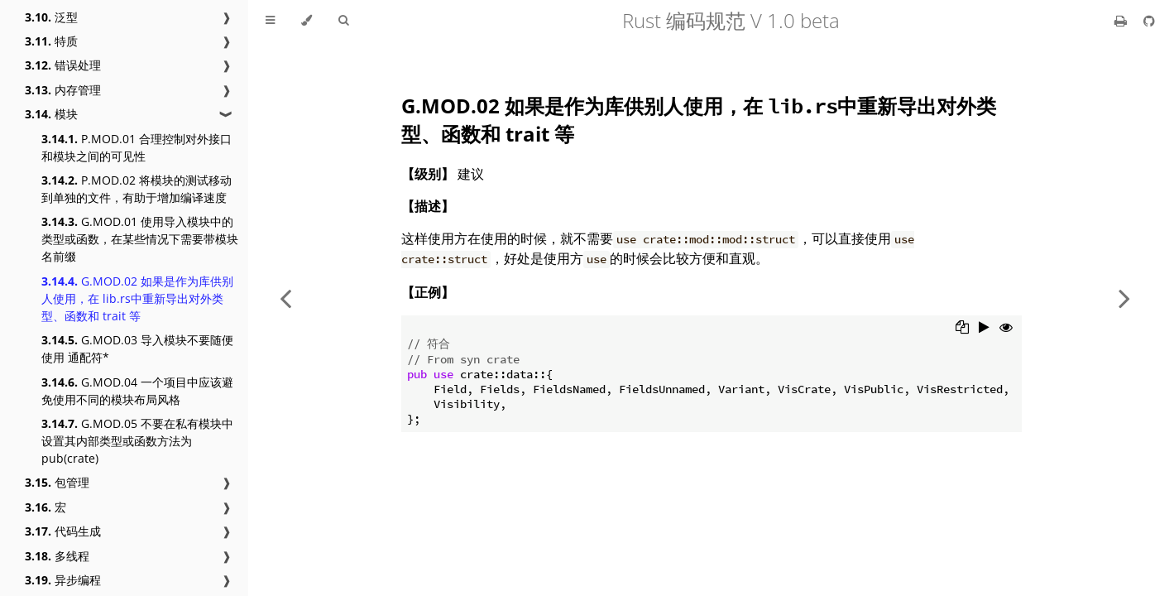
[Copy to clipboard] (962, 328)
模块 (51, 114)
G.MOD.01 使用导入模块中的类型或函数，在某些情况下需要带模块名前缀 (139, 239)
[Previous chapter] (285, 298)
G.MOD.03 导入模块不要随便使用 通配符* (137, 348)
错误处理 (63, 65)
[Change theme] (306, 20)
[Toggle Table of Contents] (270, 20)
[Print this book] (1122, 21)
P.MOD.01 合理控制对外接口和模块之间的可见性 (136, 147)
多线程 (57, 556)
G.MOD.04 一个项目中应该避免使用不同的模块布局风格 (137, 390)
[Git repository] (1149, 21)
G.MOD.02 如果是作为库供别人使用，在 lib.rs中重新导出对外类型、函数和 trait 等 (137, 298)
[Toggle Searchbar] (343, 20)
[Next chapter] (1124, 298)
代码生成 (63, 531)
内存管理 (63, 90)
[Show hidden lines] (1006, 328)
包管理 (57, 482)
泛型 (51, 17)
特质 (51, 41)
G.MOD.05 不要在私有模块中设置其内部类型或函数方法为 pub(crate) (137, 441)
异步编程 (63, 580)
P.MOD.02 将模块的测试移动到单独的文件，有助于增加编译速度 (136, 188)
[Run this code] (984, 328)
